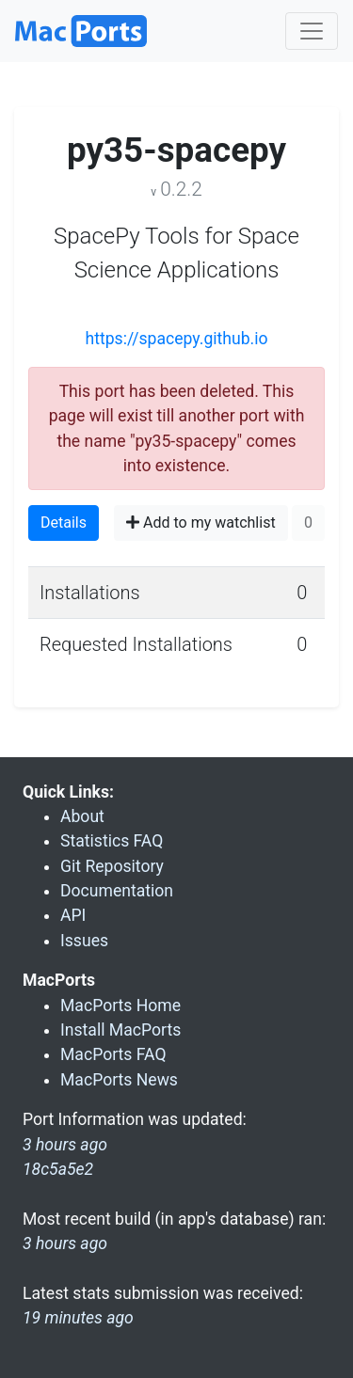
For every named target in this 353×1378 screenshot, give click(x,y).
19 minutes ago (78, 1317)
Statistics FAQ (111, 841)
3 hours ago (65, 1243)
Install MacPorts (120, 1030)
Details (63, 522)
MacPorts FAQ (113, 1054)
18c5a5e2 (58, 1169)
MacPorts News (119, 1079)
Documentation (116, 890)
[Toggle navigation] (311, 31)
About (82, 816)
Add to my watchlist (201, 522)
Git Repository (112, 866)
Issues (84, 940)
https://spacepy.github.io (176, 338)
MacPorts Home (120, 1005)
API (73, 915)
